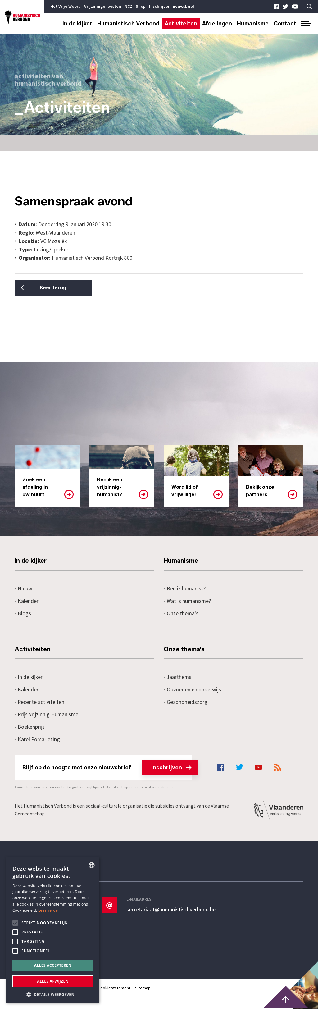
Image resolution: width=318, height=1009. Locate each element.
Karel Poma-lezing (38, 739)
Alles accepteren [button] (53, 965)
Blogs (23, 613)
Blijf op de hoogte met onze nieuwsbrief (107, 767)
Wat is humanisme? (187, 601)
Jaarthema (178, 677)
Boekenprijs (30, 727)
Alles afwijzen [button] (53, 981)
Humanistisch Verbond (128, 23)
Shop (141, 6)
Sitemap (144, 988)
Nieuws (25, 589)
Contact (285, 23)
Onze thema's (181, 613)
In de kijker (77, 23)
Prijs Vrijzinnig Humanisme (47, 714)
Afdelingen (217, 23)
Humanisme (253, 23)
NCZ (128, 6)
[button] (52, 994)
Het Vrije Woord (65, 6)
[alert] (52, 930)
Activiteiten (181, 23)
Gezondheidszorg (185, 702)
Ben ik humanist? (185, 589)
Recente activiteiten (40, 702)
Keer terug (46, 288)
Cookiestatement (114, 988)
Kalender (27, 601)
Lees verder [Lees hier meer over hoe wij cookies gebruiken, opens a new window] (49, 910)
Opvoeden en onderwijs (192, 690)
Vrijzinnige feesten (102, 6)
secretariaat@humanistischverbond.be (171, 910)
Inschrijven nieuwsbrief (171, 6)
